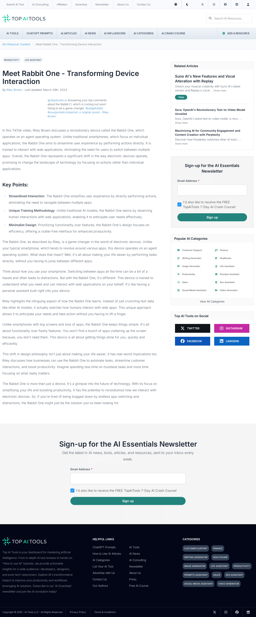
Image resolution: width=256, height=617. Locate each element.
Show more (220, 90)
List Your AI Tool (103, 566)
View (181, 97)
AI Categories (143, 33)
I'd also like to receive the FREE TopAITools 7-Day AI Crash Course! (209, 204)
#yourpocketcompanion (63, 112)
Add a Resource (236, 33)
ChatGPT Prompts (40, 33)
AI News (90, 33)
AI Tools (12, 33)
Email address (188, 181)
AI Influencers (114, 33)
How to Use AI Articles (107, 553)
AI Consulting (40, 4)
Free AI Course (138, 585)
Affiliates (62, 4)
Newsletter (102, 4)
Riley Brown (14, 89)
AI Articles (69, 33)
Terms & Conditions (105, 612)
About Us (123, 4)
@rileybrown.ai (57, 100)
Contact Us (144, 4)
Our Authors (100, 585)
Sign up (212, 217)
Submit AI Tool (15, 4)
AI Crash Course (173, 33)
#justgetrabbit (94, 108)
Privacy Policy (78, 612)
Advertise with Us (104, 573)
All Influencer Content (16, 44)
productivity (11, 60)
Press (132, 579)
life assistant (33, 60)
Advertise (81, 4)
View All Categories (212, 301)
